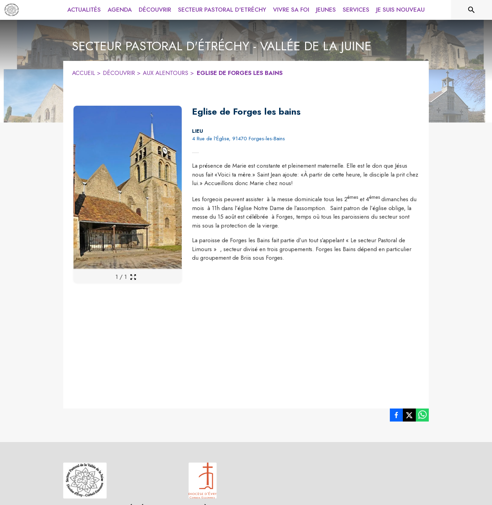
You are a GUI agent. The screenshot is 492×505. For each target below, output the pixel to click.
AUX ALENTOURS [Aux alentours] (165, 73)
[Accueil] (11, 10)
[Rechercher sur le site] (471, 9)
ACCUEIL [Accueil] (83, 73)
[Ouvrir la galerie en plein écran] (133, 277)
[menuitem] (84, 10)
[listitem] (396, 415)
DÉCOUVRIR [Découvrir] (119, 73)
